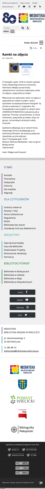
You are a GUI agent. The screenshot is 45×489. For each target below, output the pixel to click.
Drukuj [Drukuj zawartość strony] (33, 48)
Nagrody (8, 192)
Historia (8, 185)
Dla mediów (10, 189)
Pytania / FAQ (11, 210)
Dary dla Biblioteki (13, 246)
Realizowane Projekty (14, 249)
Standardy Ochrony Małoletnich (20, 228)
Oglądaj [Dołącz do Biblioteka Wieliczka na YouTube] (22, 299)
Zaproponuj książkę (14, 242)
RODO (7, 221)
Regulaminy (10, 217)
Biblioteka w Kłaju (13, 278)
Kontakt (34, 3)
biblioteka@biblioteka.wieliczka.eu (21, 351)
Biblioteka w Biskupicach (16, 271)
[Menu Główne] (9, 31)
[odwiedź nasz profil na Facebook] (19, 6)
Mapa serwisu (25, 3)
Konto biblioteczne (13, 214)
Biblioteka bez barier (14, 224)
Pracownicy (9, 178)
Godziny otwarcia (12, 207)
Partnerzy (9, 257)
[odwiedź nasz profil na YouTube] (24, 6)
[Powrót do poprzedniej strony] (41, 48)
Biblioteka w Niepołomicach (18, 282)
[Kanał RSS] (40, 6)
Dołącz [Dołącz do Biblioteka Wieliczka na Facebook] (22, 292)
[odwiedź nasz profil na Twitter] (34, 6)
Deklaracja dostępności (10, 3)
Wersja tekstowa (7, 6)
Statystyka (9, 182)
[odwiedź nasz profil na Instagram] (29, 6)
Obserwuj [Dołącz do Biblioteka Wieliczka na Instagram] (22, 307)
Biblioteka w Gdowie (14, 275)
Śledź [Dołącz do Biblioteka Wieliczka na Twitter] (22, 315)
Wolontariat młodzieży (15, 253)
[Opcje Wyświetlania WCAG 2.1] (28, 28)
